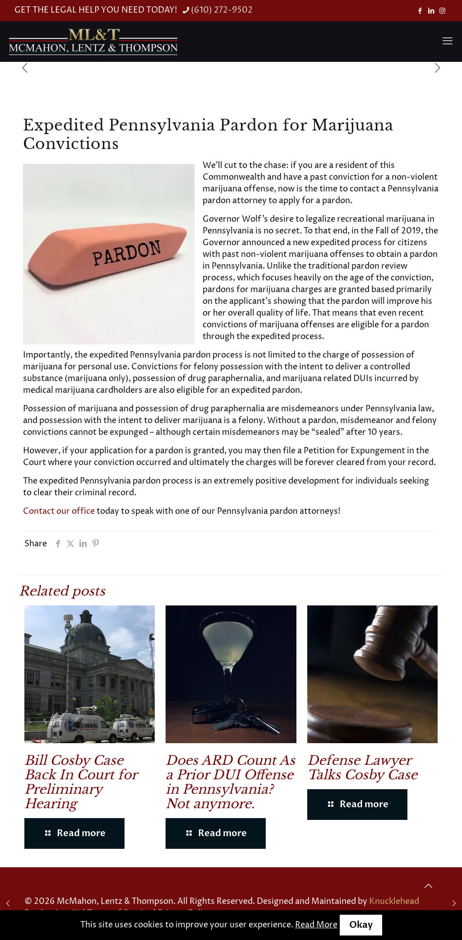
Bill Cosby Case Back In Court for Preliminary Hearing (80, 782)
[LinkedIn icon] (431, 11)
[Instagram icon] (442, 11)
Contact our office (59, 511)
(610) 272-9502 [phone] (222, 10)
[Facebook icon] (419, 11)
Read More (316, 925)
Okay (361, 925)
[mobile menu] (447, 41)
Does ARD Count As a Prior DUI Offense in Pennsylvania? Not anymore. (230, 782)
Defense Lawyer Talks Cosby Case (362, 768)
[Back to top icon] (428, 886)
